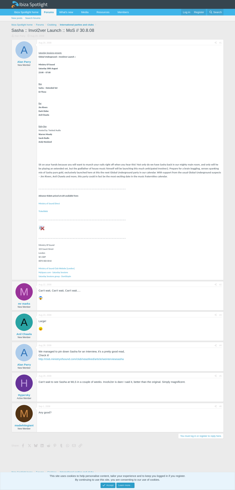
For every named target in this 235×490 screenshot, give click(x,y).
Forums (49, 12)
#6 (220, 406)
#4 (220, 345)
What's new (66, 12)
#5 (220, 376)
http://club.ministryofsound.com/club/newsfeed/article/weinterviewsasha (81, 359)
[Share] (215, 43)
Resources (103, 12)
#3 (220, 315)
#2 (220, 284)
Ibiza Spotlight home (26, 12)
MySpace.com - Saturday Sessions (53, 272)
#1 (220, 43)
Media (84, 12)
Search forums (32, 18)
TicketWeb (43, 211)
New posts (17, 18)
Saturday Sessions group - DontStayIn (55, 276)
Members (123, 12)
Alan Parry (19, 36)
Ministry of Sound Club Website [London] (57, 268)
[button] (75, 12)
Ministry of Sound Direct (49, 203)
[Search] (215, 12)
